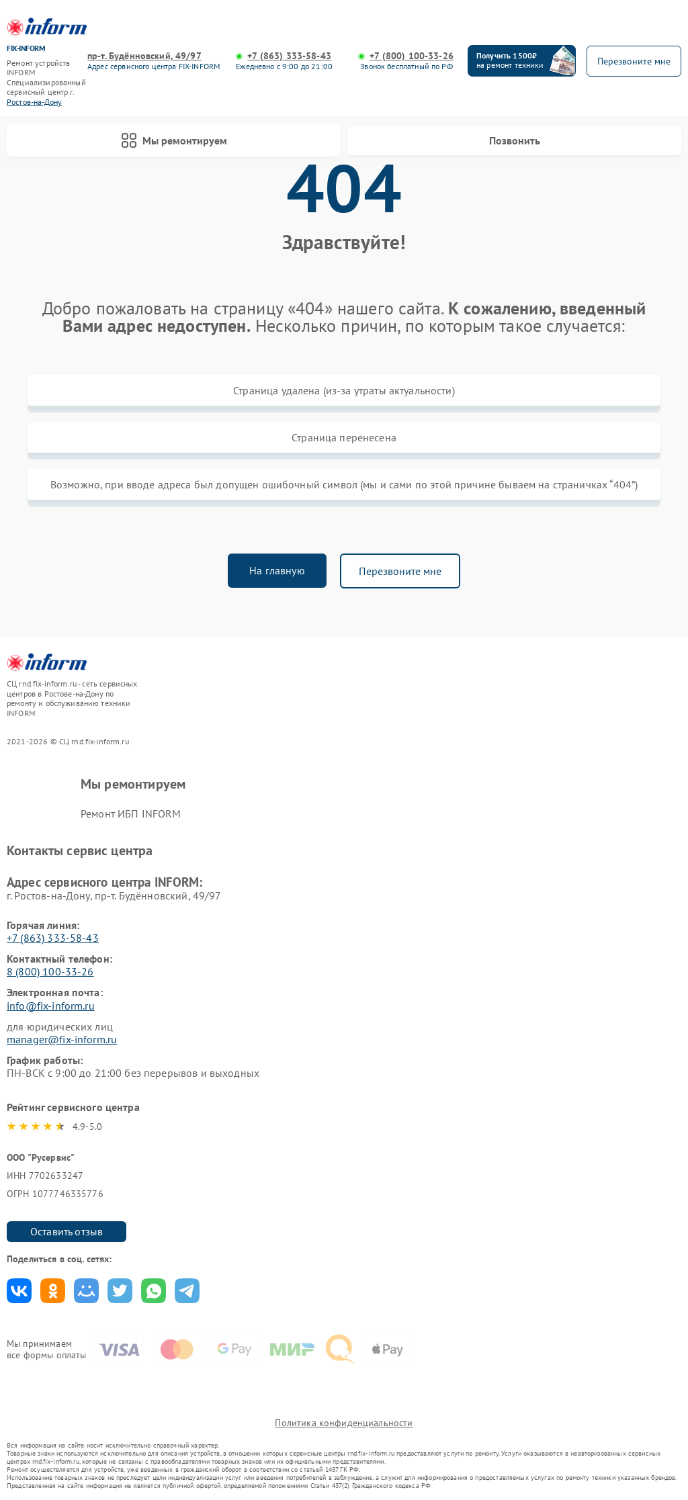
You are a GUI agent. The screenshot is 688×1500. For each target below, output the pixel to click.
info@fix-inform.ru (51, 1005)
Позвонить (514, 140)
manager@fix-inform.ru (62, 1039)
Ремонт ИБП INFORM (131, 813)
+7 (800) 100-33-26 (412, 56)
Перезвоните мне (400, 571)
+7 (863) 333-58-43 (289, 56)
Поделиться (19, 1290)
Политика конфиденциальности (344, 1423)
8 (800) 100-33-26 (50, 971)
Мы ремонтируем (174, 140)
